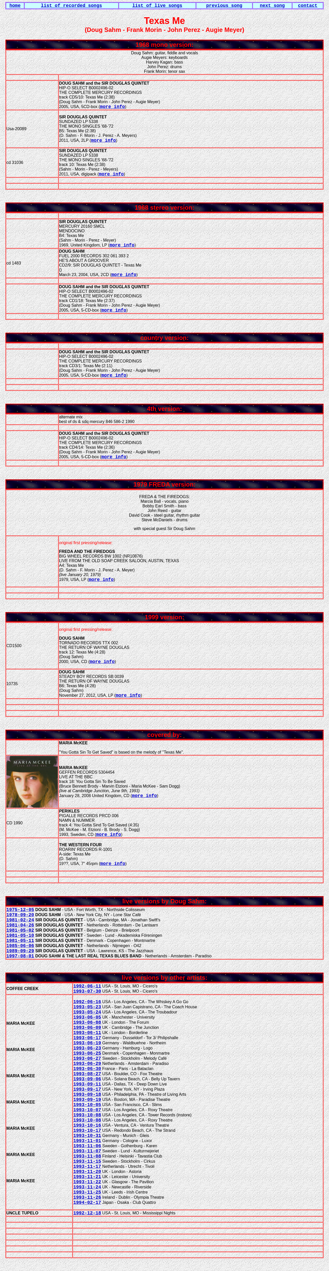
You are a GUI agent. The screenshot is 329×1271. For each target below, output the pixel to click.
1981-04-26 (20, 925)
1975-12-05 (20, 909)
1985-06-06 (20, 945)
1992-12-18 (87, 1213)
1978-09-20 (20, 914)
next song (272, 5)
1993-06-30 (87, 1068)
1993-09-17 (87, 1089)
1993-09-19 (87, 1099)
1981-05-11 (20, 940)
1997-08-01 (20, 956)
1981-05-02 (20, 930)
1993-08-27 (87, 1073)
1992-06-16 (87, 1001)
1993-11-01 (87, 1140)
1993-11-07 (87, 1151)
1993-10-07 (87, 1110)
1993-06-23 (87, 1048)
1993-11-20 (87, 1171)
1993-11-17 (87, 1166)
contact (307, 5)
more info (112, 106)
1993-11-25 (87, 1192)
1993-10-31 (87, 1135)
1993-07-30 (87, 991)
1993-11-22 (87, 1182)
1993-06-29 (87, 1063)
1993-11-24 (87, 1187)
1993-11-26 (87, 1197)
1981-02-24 (20, 920)
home (15, 5)
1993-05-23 (87, 1007)
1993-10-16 (87, 1125)
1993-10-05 (87, 1104)
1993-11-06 (87, 1146)
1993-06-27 (87, 1058)
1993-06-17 (87, 1037)
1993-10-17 (87, 1130)
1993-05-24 (87, 1012)
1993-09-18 (87, 1094)
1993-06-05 (87, 1017)
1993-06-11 (87, 1032)
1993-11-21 (87, 1176)
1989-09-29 (20, 951)
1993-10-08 (87, 1115)
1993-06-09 (87, 1027)
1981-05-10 (20, 935)
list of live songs (157, 5)
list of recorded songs (71, 5)
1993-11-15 (87, 1161)
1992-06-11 (87, 986)
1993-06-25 (87, 1053)
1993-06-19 (87, 1043)
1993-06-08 (87, 1022)
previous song (224, 5)
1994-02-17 (87, 1202)
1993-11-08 (87, 1156)
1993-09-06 (87, 1079)
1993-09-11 (87, 1084)
